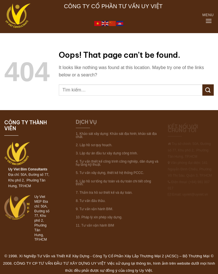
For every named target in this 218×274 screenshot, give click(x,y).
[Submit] (208, 89)
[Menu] (209, 21)
